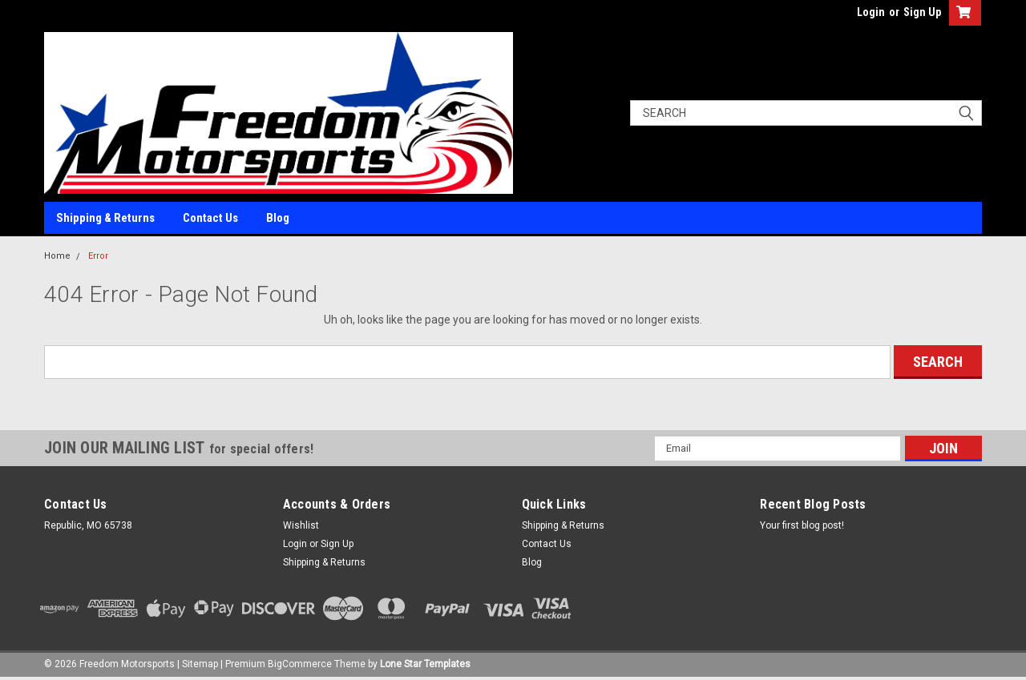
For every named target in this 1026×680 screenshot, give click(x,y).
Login (871, 12)
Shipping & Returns (105, 218)
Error (98, 256)
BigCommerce (300, 664)
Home (57, 256)
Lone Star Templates (425, 664)
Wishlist (301, 525)
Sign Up (922, 12)
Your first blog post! (802, 525)
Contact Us (210, 218)
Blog (277, 218)
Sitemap (200, 664)
